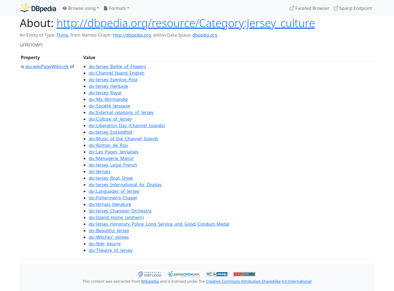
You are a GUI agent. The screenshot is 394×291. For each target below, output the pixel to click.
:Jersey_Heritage (108, 86)
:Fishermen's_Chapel (113, 198)
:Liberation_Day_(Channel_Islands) (127, 126)
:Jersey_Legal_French (113, 165)
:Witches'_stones (109, 237)
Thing (62, 35)
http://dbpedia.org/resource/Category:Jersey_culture (186, 22)
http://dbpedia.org (132, 35)
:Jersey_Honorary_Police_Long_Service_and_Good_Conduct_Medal (159, 224)
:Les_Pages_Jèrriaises (113, 152)
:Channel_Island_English (116, 73)
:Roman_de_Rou (108, 145)
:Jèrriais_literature (110, 204)
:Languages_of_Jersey (114, 191)
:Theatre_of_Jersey (111, 250)
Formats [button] (114, 8)
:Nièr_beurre (105, 244)
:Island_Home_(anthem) (116, 217)
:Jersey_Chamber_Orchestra (120, 211)
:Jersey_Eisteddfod (110, 132)
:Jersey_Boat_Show (111, 178)
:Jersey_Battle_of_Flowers (117, 66)
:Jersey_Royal (105, 93)
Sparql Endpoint (353, 8)
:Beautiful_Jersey (109, 231)
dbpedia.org (205, 35)
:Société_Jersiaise (109, 106)
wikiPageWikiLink (47, 66)
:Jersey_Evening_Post (113, 80)
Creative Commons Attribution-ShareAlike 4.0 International (258, 281)
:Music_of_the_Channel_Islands (123, 139)
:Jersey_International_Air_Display (125, 185)
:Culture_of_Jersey (110, 119)
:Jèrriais (99, 171)
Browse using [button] (79, 8)
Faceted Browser (309, 8)
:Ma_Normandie (108, 99)
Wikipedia (150, 281)
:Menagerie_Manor (111, 158)
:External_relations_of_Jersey (121, 112)
